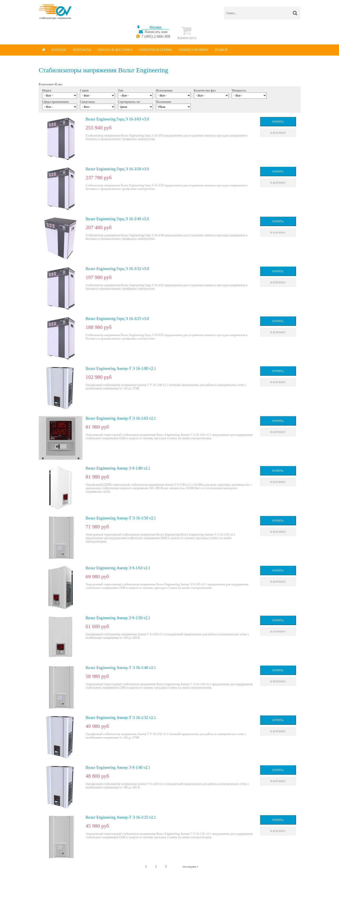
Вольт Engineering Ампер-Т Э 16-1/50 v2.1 (121, 518)
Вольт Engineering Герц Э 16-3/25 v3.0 (117, 318)
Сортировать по (129, 101)
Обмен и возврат (193, 49)
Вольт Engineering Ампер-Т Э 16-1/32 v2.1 (121, 717)
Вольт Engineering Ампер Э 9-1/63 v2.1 (118, 568)
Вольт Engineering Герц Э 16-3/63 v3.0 (117, 119)
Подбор (221, 49)
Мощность (239, 90)
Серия (84, 90)
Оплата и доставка (115, 49)
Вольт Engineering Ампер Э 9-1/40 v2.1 (118, 767)
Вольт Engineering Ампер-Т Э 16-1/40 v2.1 (121, 668)
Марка (46, 90)
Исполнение (164, 90)
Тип (120, 90)
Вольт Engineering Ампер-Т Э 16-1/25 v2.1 (121, 817)
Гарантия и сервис (155, 49)
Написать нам (156, 32)
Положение (163, 101)
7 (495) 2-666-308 (155, 36)
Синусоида (87, 101)
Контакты (82, 49)
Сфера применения (55, 101)
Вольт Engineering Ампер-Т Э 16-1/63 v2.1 (121, 418)
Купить (277, 121)
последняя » (190, 866)
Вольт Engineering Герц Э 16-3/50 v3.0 (117, 169)
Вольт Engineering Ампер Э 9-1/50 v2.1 (118, 618)
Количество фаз (205, 90)
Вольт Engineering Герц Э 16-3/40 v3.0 (117, 219)
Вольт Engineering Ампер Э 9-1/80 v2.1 (118, 468)
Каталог (59, 49)
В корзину (278, 132)
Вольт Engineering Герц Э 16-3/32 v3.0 (117, 269)
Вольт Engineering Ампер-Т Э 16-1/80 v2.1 (121, 368)
